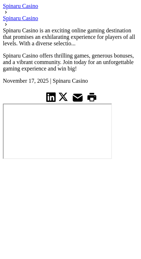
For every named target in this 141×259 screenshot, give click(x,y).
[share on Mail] (78, 97)
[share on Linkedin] (51, 97)
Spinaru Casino (20, 6)
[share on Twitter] (64, 97)
